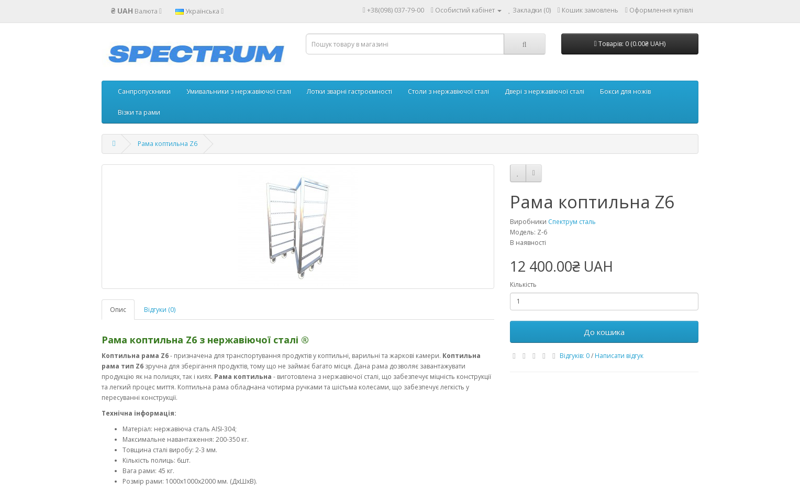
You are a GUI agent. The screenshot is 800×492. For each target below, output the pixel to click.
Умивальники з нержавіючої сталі (238, 91)
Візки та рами (139, 112)
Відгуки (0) (159, 309)
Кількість (523, 284)
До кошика (604, 332)
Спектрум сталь (572, 221)
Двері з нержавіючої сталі (544, 91)
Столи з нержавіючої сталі (448, 91)
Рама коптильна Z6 (167, 143)
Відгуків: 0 (575, 355)
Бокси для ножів (625, 91)
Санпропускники (144, 91)
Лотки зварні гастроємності (349, 91)
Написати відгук (619, 355)
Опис (118, 309)
